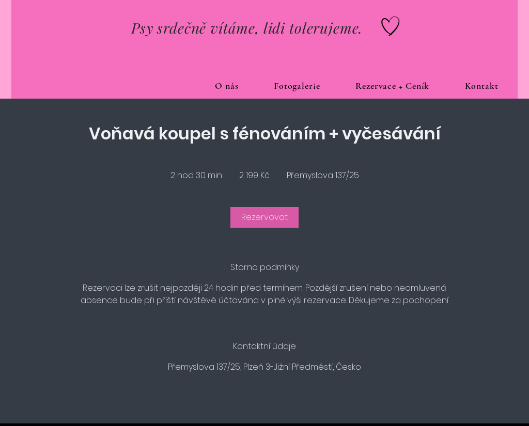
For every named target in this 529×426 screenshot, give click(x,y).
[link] (264, 217)
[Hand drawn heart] (390, 26)
